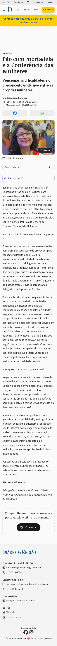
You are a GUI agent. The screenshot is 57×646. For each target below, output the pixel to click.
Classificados (19, 2)
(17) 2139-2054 (12, 572)
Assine (48, 9)
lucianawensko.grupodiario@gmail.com (25, 584)
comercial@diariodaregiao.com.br (22, 567)
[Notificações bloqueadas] (17, 10)
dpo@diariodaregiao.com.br (18, 600)
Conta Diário (31, 9)
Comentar (28, 527)
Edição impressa (35, 2)
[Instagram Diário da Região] (31, 632)
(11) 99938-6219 (12, 589)
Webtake (9, 612)
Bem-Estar (6, 2)
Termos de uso (11, 617)
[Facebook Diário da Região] (25, 632)
